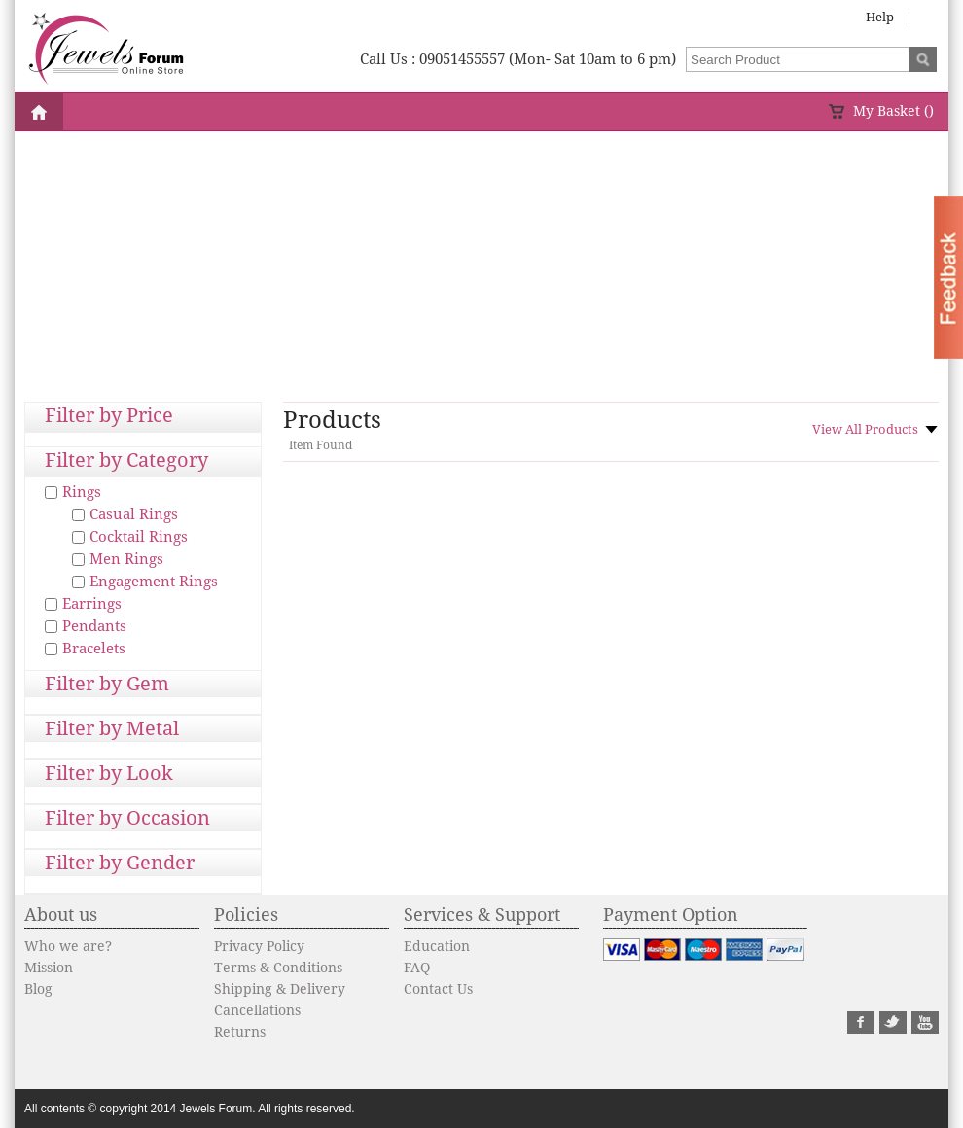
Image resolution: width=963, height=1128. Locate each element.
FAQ (417, 967)
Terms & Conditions (278, 967)
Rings (81, 492)
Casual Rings (133, 514)
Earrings (92, 604)
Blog (38, 989)
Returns (240, 1032)
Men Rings (126, 559)
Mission (48, 967)
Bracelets (93, 648)
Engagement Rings (153, 581)
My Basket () (893, 111)
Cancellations (257, 1010)
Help (880, 17)
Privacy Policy (259, 946)
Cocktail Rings (138, 537)
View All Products (865, 429)
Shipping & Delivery (279, 989)
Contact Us (438, 989)
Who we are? (68, 946)
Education (437, 946)
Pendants (94, 626)
